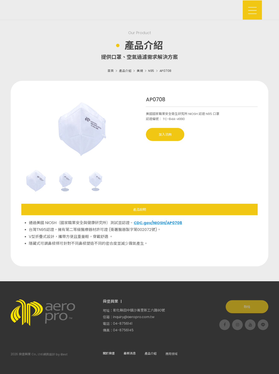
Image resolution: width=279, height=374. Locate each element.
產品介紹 (137, 10)
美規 (140, 70)
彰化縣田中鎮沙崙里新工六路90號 (139, 312)
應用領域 (160, 10)
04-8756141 (122, 325)
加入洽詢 (165, 134)
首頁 (111, 70)
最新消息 (113, 10)
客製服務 (184, 10)
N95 (151, 70)
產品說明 (139, 209)
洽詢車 (230, 7)
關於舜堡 (90, 10)
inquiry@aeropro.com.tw (133, 318)
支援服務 (207, 10)
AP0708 (165, 70)
